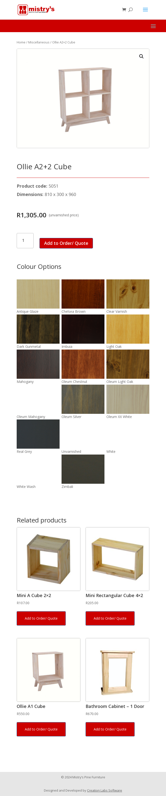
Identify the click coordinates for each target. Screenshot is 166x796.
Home (21, 42)
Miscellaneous (39, 42)
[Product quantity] (25, 240)
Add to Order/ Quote (66, 243)
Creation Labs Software (104, 790)
